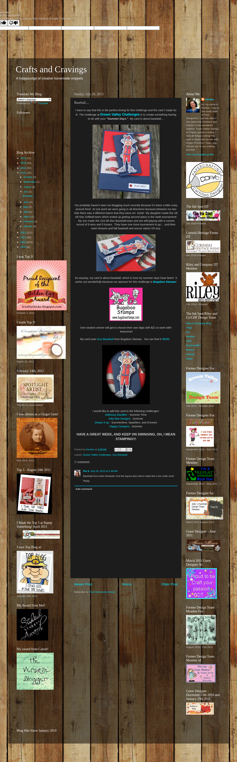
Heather (190, 336)
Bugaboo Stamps (164, 281)
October (28, 177)
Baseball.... (29, 196)
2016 (24, 158)
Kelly (188, 340)
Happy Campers (119, 426)
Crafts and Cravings (51, 69)
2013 (24, 172)
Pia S (86, 471)
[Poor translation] (13, 23)
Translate (39, 103)
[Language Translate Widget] (34, 99)
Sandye (190, 354)
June (27, 202)
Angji (189, 327)
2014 (24, 168)
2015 (24, 163)
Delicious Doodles (116, 414)
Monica (190, 349)
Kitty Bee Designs (119, 418)
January (28, 226)
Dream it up (102, 422)
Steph (189, 358)
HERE (165, 339)
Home (126, 584)
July (26, 191)
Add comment (84, 489)
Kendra (209, 99)
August (28, 186)
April (26, 211)
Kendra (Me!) (193, 345)
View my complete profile (200, 154)
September (30, 181)
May (26, 206)
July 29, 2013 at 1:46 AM (104, 471)
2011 (24, 237)
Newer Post (83, 584)
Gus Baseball (105, 339)
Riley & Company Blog (198, 323)
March (27, 216)
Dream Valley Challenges (120, 114)
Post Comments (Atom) (102, 592)
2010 (24, 242)
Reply (86, 480)
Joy (188, 332)
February (29, 221)
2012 (24, 232)
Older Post (169, 584)
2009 (24, 247)
